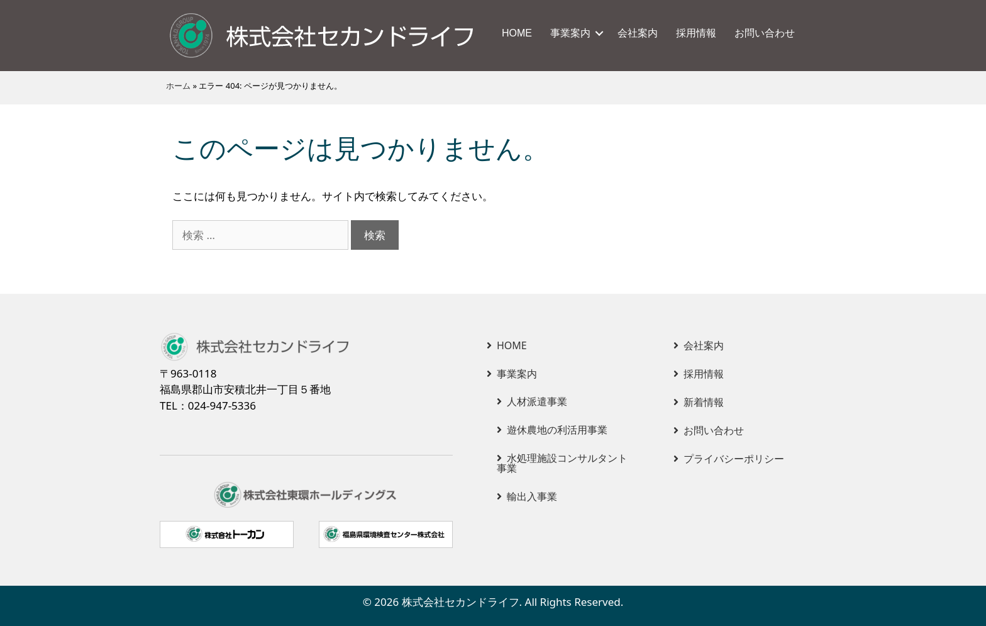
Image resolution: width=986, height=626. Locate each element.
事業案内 (570, 33)
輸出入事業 (532, 496)
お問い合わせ (764, 33)
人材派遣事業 (537, 401)
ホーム (178, 85)
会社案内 (638, 33)
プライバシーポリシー (734, 459)
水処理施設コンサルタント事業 (562, 463)
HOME (517, 33)
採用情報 (696, 33)
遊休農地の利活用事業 (557, 430)
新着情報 (704, 402)
